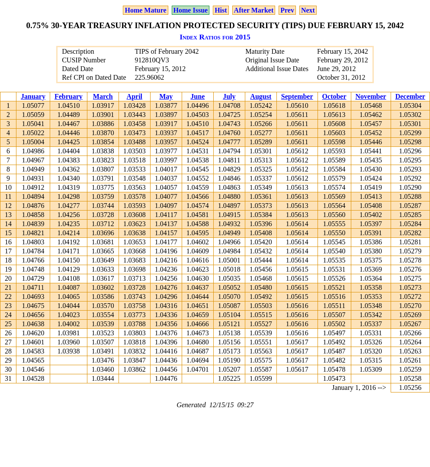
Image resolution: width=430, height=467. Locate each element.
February (69, 96)
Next (308, 10)
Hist (221, 10)
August (260, 96)
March (103, 96)
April (134, 96)
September (297, 96)
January (33, 96)
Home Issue (190, 10)
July (229, 96)
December (410, 96)
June (197, 96)
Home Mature (145, 10)
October (334, 96)
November (371, 96)
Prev (287, 10)
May (166, 96)
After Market (254, 10)
